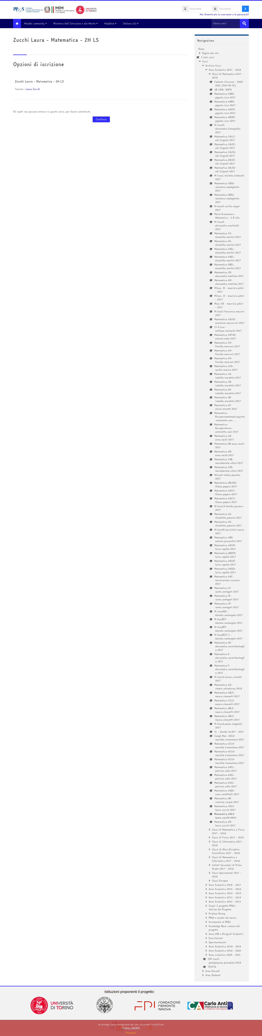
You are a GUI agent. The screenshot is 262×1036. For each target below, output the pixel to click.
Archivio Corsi (213, 65)
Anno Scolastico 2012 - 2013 (225, 901)
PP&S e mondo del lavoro (222, 917)
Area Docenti (212, 971)
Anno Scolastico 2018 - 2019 (225, 946)
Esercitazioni (216, 938)
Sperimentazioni (217, 942)
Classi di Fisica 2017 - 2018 (228, 837)
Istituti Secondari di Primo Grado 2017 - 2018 (227, 866)
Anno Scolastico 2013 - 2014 (225, 897)
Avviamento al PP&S (220, 922)
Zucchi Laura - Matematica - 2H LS (39, 81)
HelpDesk (112, 23)
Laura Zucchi (33, 89)
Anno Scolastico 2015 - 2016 (225, 889)
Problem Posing (217, 913)
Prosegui (131, 1033)
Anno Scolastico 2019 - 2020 (225, 950)
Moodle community (37, 23)
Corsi (205, 61)
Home (201, 49)
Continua (101, 119)
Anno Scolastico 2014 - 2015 (225, 893)
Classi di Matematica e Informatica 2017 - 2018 (226, 858)
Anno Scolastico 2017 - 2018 (225, 69)
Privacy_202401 (131, 1027)
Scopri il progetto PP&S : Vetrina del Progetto (223, 907)
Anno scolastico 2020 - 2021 (225, 954)
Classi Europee (220, 880)
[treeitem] (221, 512)
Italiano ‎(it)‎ (133, 23)
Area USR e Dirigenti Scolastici (226, 934)
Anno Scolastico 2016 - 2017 (225, 884)
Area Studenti (213, 975)
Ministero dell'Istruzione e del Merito (77, 23)
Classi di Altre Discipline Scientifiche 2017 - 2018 (226, 851)
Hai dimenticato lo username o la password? (224, 14)
